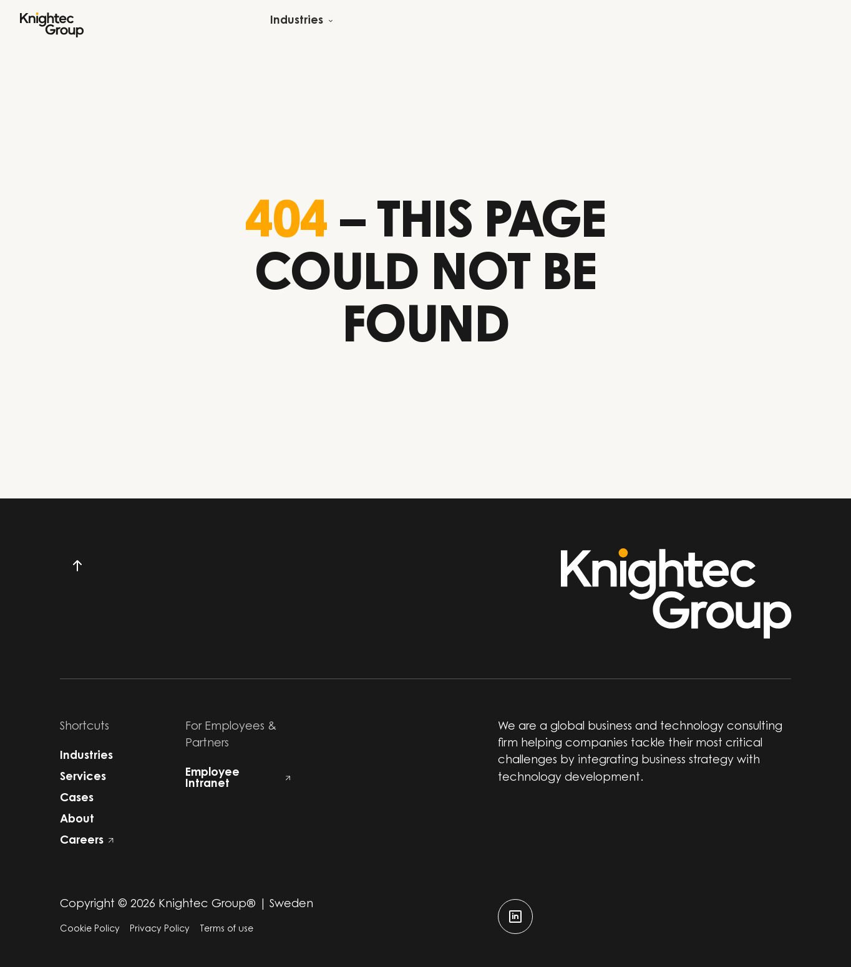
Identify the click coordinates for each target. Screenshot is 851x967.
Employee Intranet (238, 779)
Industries (86, 756)
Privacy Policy (160, 929)
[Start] (52, 24)
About (77, 820)
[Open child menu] (301, 25)
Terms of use (226, 929)
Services (83, 777)
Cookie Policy (90, 929)
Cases (77, 798)
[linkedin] (515, 916)
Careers (87, 841)
